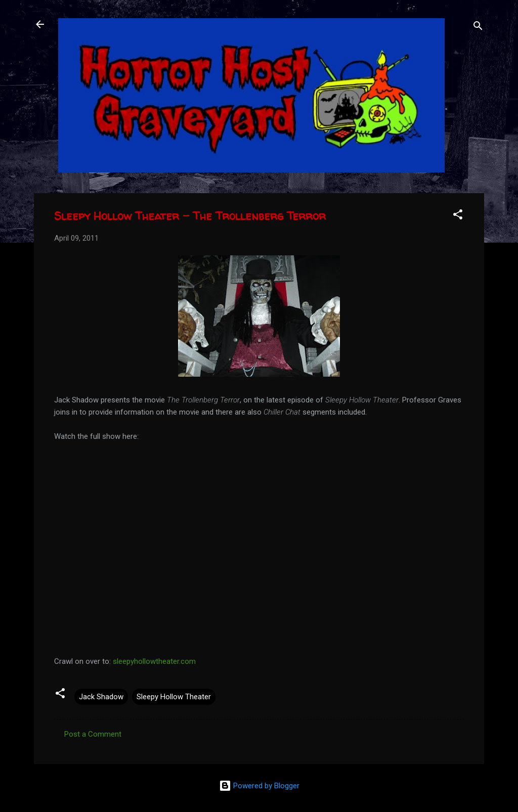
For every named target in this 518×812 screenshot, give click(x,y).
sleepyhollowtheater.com (154, 661)
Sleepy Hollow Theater (174, 696)
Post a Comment (92, 734)
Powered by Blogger (259, 785)
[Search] (478, 27)
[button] (458, 216)
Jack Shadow (101, 696)
